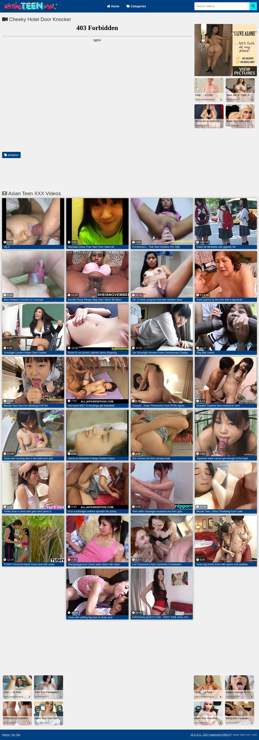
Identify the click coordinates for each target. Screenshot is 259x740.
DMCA (226, 734)
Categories (136, 6)
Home (113, 6)
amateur (11, 155)
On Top (15, 734)
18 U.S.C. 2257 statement (206, 734)
